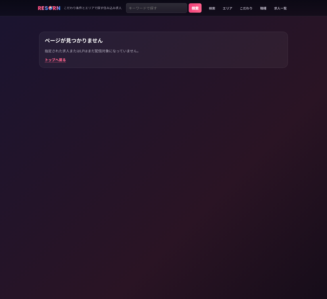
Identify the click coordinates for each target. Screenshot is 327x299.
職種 (263, 8)
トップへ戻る (55, 59)
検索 (195, 8)
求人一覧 (280, 8)
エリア (227, 8)
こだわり (246, 8)
